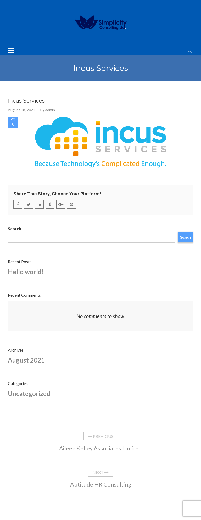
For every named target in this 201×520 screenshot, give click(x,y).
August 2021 (26, 360)
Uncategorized (29, 393)
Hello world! (26, 271)
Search (14, 228)
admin (50, 110)
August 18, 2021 (21, 110)
